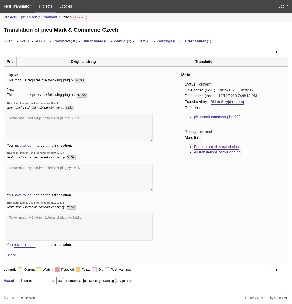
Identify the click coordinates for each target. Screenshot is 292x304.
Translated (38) (65, 41)
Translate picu (25, 298)
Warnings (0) (167, 41)
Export (9, 281)
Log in (283, 6)
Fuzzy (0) (144, 41)
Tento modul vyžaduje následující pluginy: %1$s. (80, 177)
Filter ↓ (9, 41)
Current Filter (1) (196, 41)
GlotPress (281, 298)
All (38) (42, 41)
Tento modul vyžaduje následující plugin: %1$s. (80, 127)
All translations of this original (217, 152)
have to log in (24, 145)
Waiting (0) (122, 41)
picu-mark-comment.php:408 (217, 117)
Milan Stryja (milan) (227, 102)
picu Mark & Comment (39, 17)
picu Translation (18, 6)
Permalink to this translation (216, 147)
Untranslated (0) (95, 41)
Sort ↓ (24, 41)
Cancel (12, 255)
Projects (45, 6)
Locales (65, 6)
